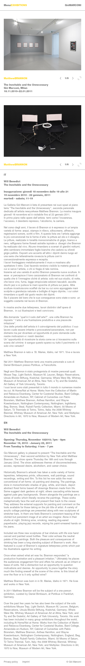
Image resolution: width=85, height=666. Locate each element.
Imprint (26, 662)
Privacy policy (11, 662)
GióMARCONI (73, 5)
